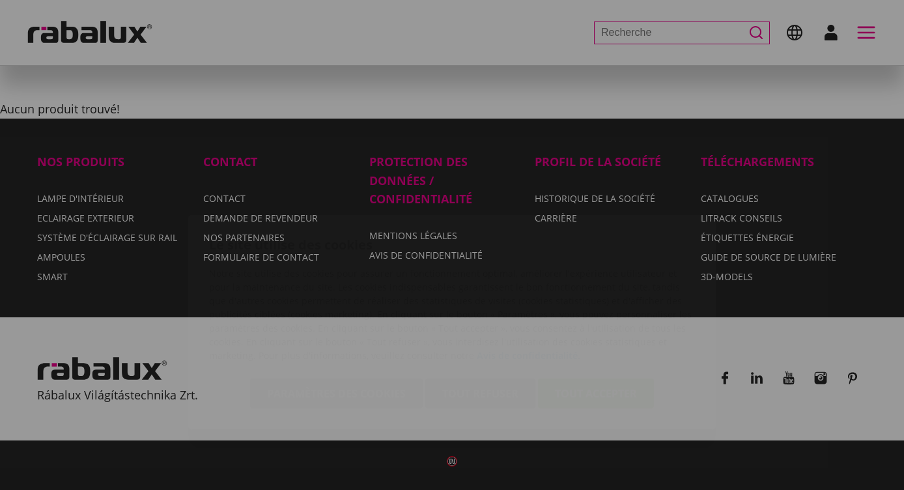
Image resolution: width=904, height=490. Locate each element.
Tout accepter (596, 317)
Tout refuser (480, 317)
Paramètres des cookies (336, 317)
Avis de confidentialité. (528, 278)
